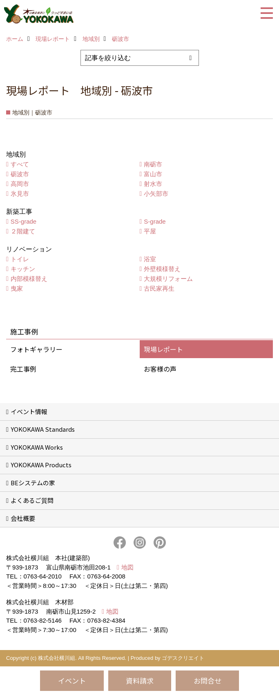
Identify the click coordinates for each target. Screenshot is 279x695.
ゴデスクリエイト (183, 658)
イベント (72, 680)
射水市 (153, 183)
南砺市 (153, 164)
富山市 (153, 173)
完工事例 (23, 369)
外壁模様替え (162, 268)
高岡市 (20, 183)
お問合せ (207, 680)
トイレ (20, 259)
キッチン (23, 268)
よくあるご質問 (32, 500)
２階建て (23, 231)
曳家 (17, 288)
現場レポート (163, 349)
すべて (20, 164)
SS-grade (23, 221)
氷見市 (20, 193)
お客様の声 (160, 369)
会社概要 (23, 518)
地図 (127, 567)
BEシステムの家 (33, 482)
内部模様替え (29, 278)
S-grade (154, 221)
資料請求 (140, 680)
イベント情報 (29, 411)
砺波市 (20, 173)
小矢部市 (156, 193)
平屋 (150, 231)
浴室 (150, 259)
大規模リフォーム (168, 278)
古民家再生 (159, 288)
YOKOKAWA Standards (43, 429)
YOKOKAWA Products (41, 464)
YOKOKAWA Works (37, 447)
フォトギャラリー (36, 349)
